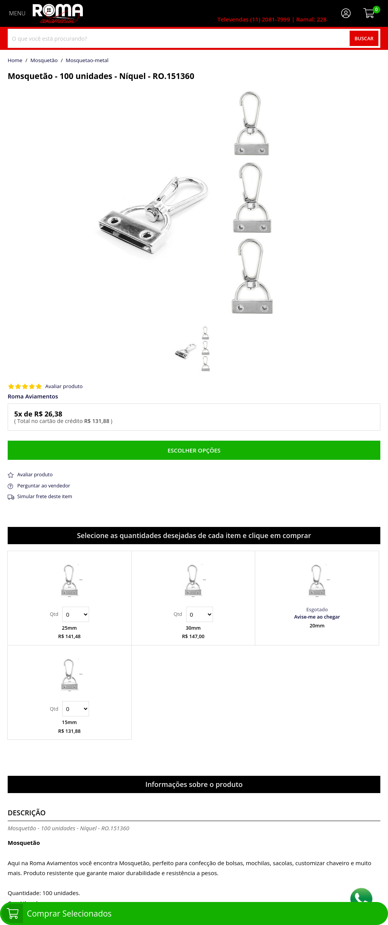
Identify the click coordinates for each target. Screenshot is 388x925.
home (15, 61)
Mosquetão (44, 61)
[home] (58, 13)
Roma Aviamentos (33, 396)
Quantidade (75, 614)
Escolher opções (193, 450)
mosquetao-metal (87, 61)
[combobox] (194, 38)
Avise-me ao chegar (317, 616)
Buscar (364, 38)
